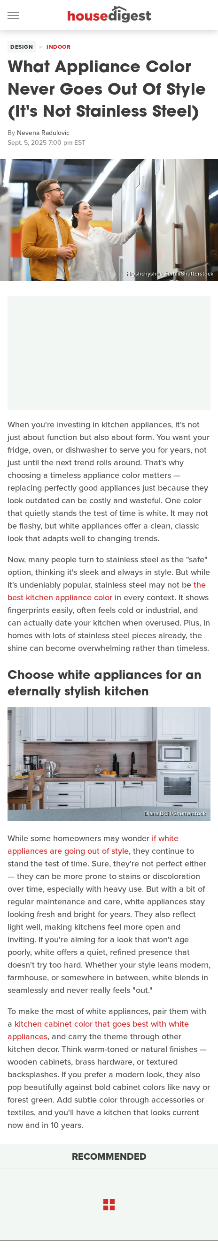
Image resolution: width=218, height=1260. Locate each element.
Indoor (58, 47)
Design (21, 47)
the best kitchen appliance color (107, 591)
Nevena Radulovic (43, 133)
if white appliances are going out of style (93, 844)
